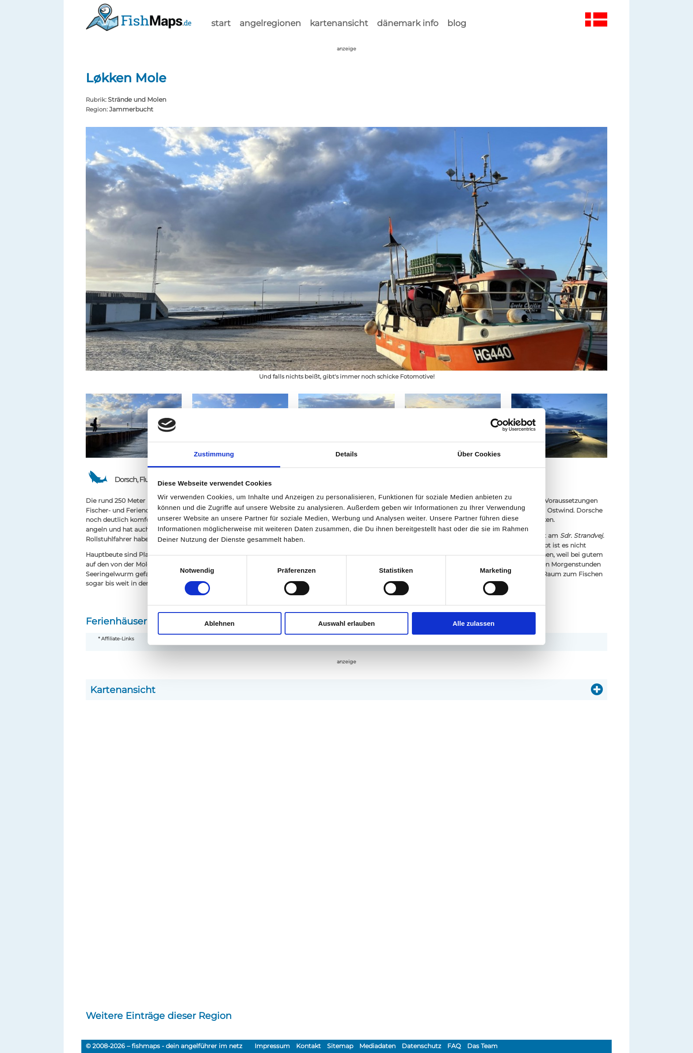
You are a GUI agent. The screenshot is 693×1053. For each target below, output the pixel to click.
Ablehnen (219, 623)
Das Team (482, 1046)
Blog (456, 23)
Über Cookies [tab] (479, 454)
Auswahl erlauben (346, 623)
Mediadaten (377, 1046)
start (221, 23)
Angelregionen (270, 23)
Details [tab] (346, 454)
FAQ (454, 1046)
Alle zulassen (474, 623)
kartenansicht (339, 23)
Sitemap (340, 1046)
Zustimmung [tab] (214, 454)
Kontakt (308, 1046)
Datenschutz (421, 1046)
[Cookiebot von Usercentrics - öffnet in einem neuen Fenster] (497, 425)
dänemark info (407, 23)
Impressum (272, 1046)
